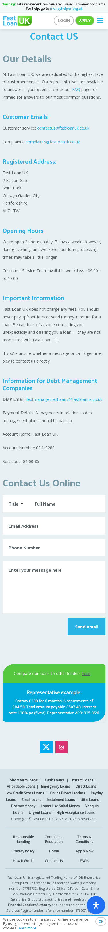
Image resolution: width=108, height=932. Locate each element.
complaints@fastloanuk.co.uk (53, 142)
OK (101, 921)
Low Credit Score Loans (24, 793)
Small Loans (31, 799)
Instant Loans (82, 780)
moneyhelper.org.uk (66, 8)
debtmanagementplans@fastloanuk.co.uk (63, 399)
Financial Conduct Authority (29, 905)
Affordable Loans (21, 786)
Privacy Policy (23, 851)
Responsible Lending (23, 839)
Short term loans (24, 780)
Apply (85, 20)
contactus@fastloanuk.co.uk (63, 128)
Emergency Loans (55, 786)
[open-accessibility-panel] (96, 905)
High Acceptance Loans (76, 812)
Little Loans (89, 799)
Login (64, 20)
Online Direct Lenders (67, 793)
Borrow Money (23, 806)
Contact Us (54, 860)
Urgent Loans (40, 812)
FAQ (76, 89)
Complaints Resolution (54, 839)
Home (54, 851)
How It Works (23, 860)
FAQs (84, 860)
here (86, 673)
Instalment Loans (61, 799)
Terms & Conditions (84, 839)
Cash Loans (54, 780)
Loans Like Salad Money (60, 806)
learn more (27, 928)
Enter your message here (54, 587)
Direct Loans (86, 786)
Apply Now (84, 851)
